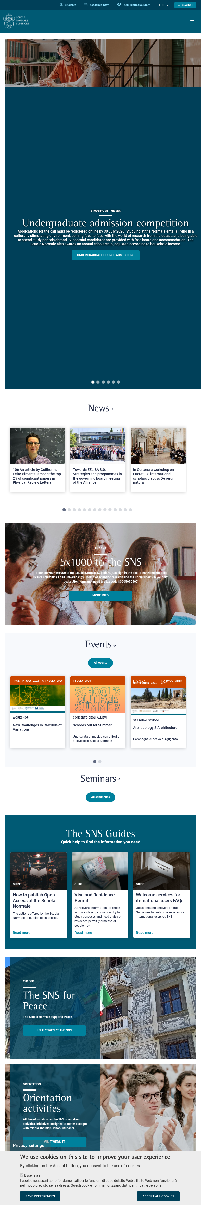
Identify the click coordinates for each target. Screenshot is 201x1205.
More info (100, 596)
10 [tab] (109, 511)
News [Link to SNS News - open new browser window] (100, 409)
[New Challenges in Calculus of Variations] (37, 709)
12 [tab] (120, 511)
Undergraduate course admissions (105, 255)
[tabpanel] (37, 463)
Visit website (54, 1143)
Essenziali (32, 1175)
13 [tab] (125, 511)
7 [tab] (94, 511)
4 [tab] (108, 382)
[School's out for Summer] (97, 714)
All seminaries (100, 799)
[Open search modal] (185, 5)
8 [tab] (99, 511)
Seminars (100, 781)
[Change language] (167, 5)
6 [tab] (118, 382)
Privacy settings (28, 1145)
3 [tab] (103, 382)
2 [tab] (97, 382)
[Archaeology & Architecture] (158, 713)
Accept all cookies (158, 1196)
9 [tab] (104, 511)
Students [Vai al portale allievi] (72, 5)
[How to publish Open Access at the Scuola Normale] (38, 897)
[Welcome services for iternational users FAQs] (161, 897)
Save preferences (40, 1196)
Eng (163, 5)
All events (100, 664)
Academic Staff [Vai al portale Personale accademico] (100, 5)
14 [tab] (130, 511)
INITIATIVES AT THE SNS (54, 1032)
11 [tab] (115, 511)
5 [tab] (113, 382)
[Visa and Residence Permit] (100, 897)
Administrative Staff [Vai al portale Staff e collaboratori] (137, 5)
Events (100, 646)
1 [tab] (92, 382)
